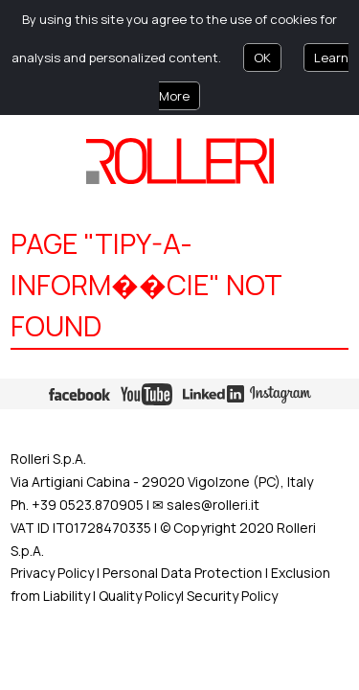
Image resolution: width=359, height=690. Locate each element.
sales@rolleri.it (213, 504)
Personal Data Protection (181, 573)
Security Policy (232, 595)
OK (262, 57)
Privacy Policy (52, 573)
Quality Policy (140, 595)
